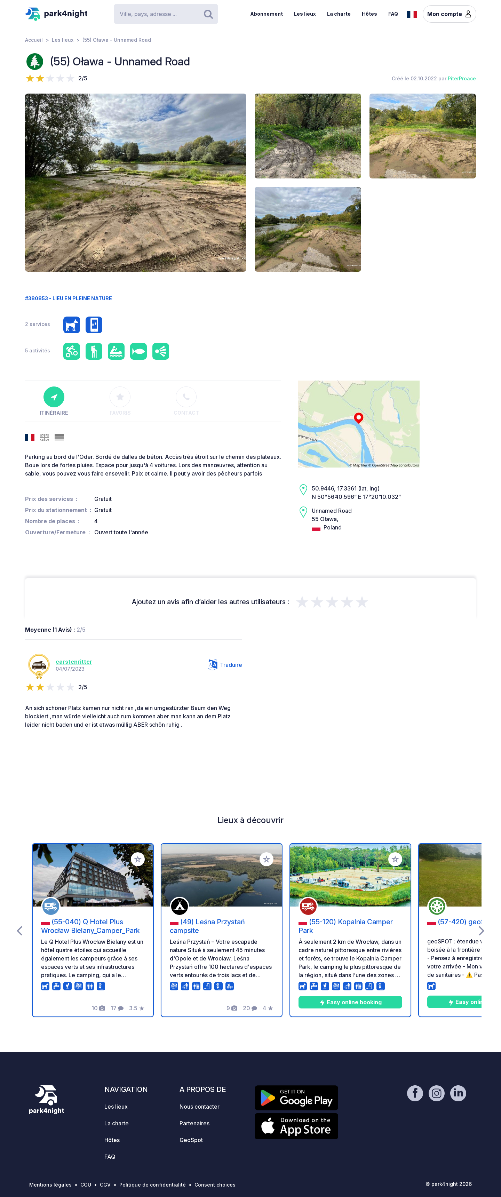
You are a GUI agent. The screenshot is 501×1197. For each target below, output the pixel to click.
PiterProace (462, 78)
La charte (339, 14)
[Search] (166, 14)
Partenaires (194, 1123)
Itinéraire (54, 401)
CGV (105, 1185)
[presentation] (19, 930)
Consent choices (215, 1185)
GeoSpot (191, 1139)
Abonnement (266, 14)
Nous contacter (200, 1106)
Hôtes (369, 14)
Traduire (225, 664)
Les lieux (305, 14)
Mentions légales (50, 1185)
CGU (85, 1185)
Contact (186, 401)
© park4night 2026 (449, 1184)
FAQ (393, 14)
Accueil (34, 40)
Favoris (120, 401)
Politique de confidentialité (152, 1185)
